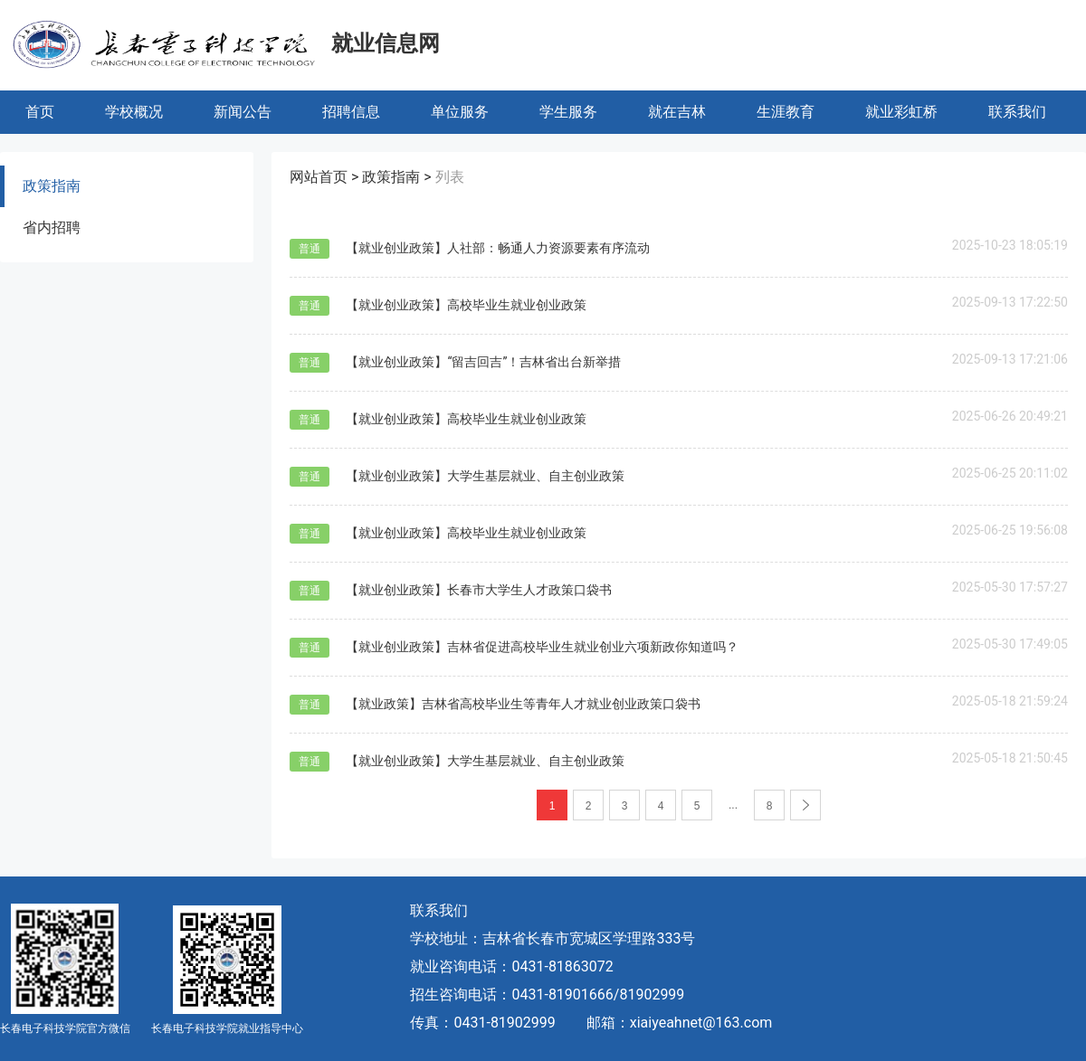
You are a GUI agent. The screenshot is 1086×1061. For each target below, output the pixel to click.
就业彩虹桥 (901, 111)
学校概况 (134, 111)
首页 (39, 111)
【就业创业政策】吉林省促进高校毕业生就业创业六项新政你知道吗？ (542, 646)
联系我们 (1017, 111)
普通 (309, 248)
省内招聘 (52, 227)
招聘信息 (351, 111)
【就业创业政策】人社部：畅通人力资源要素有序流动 (498, 248)
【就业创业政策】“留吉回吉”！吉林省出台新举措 (483, 362)
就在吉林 (677, 111)
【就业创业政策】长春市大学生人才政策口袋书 (479, 590)
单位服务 (460, 111)
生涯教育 (785, 111)
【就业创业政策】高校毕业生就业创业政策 (466, 305)
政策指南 (52, 185)
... (733, 805)
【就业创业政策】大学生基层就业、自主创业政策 (485, 476)
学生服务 (568, 111)
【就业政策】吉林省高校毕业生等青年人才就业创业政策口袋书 (523, 703)
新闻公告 (243, 111)
